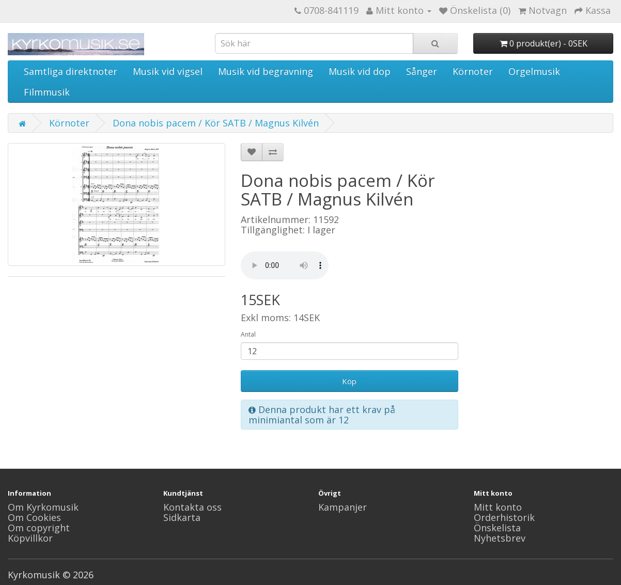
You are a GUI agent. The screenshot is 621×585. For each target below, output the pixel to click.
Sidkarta (181, 517)
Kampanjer (342, 507)
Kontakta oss (192, 507)
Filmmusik (47, 92)
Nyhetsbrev (499, 538)
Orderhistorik (504, 517)
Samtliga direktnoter (70, 71)
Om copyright (39, 527)
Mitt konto (498, 507)
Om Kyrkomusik (43, 507)
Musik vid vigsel (168, 71)
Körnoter (473, 71)
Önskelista (497, 527)
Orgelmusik (534, 71)
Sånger (421, 71)
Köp (349, 381)
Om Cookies (34, 517)
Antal (248, 334)
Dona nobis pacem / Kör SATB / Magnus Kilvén (216, 123)
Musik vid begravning (265, 71)
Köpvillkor (30, 538)
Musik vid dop (360, 71)
